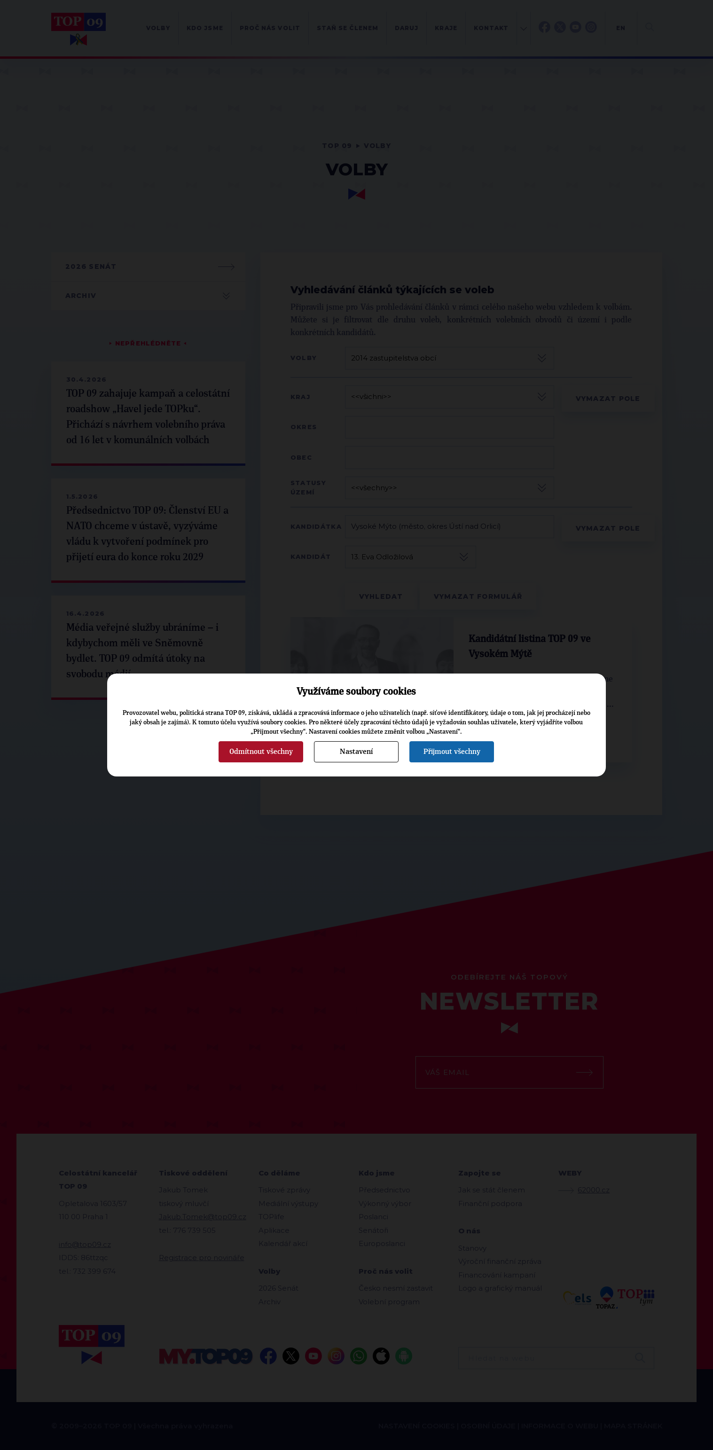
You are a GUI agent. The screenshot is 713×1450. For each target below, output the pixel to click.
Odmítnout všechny (261, 751)
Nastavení (356, 751)
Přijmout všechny (451, 751)
